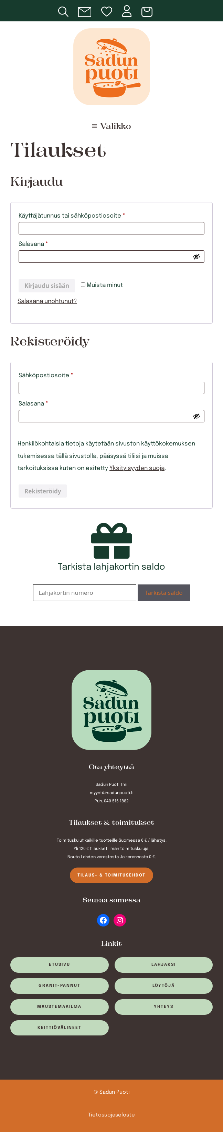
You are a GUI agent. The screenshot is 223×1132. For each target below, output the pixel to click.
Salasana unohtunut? (47, 301)
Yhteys (163, 1007)
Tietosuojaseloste (111, 1115)
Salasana (47, 243)
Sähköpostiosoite (60, 374)
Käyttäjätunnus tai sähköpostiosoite (86, 214)
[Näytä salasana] (196, 256)
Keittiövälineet (60, 1028)
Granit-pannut (60, 986)
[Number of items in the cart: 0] (148, 12)
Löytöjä (163, 986)
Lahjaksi (163, 965)
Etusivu (59, 965)
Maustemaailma (59, 1007)
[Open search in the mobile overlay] (68, 10)
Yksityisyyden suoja (136, 468)
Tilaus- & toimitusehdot (111, 875)
